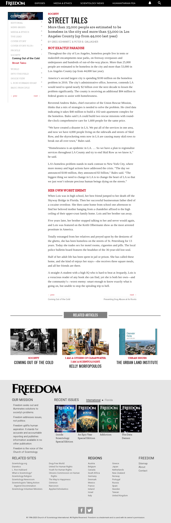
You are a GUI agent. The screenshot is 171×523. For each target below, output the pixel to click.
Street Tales (19, 63)
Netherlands (118, 470)
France (91, 486)
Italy (90, 495)
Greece (115, 463)
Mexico (91, 482)
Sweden (116, 489)
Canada (91, 470)
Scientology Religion (22, 476)
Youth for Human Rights (60, 470)
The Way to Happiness (59, 479)
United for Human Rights (60, 466)
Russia (115, 482)
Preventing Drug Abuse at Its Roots (120, 299)
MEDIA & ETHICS (63, 3)
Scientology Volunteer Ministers (27, 489)
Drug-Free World (56, 463)
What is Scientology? (22, 473)
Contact (143, 470)
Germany (92, 476)
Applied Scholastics (58, 489)
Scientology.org (19, 463)
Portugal (116, 479)
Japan (115, 466)
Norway (116, 476)
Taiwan (115, 492)
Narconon (53, 486)
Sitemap (143, 463)
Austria (91, 463)
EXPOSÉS (40, 3)
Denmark (92, 479)
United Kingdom (120, 495)
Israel (90, 492)
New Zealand (118, 473)
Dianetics (16, 466)
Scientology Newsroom (23, 479)
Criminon (53, 482)
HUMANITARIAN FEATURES (128, 3)
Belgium (92, 466)
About (142, 467)
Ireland (91, 489)
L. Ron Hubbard (19, 470)
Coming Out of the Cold (26, 58)
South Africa (94, 473)
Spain (115, 486)
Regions (95, 458)
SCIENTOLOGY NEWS (92, 3)
